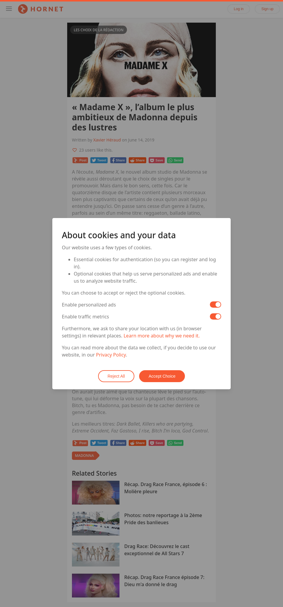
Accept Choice (162, 376)
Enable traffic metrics (85, 316)
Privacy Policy (111, 354)
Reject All (116, 376)
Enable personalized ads (89, 304)
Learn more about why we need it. (162, 335)
